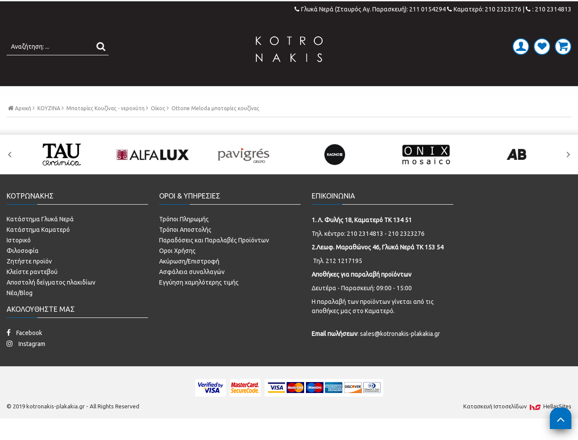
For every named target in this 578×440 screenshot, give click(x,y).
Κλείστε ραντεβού (32, 290)
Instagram (26, 362)
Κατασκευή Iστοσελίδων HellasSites (517, 425)
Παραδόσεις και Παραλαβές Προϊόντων (214, 258)
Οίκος (158, 127)
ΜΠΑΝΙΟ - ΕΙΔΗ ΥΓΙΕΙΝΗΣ (224, 95)
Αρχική (21, 126)
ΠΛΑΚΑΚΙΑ (136, 95)
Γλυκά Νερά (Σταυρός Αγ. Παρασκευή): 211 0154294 (370, 9)
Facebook (24, 351)
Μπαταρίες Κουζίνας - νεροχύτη (105, 127)
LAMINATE (312, 95)
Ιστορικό (19, 258)
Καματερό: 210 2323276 (484, 9)
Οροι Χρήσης (177, 269)
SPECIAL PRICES (431, 95)
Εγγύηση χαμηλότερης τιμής (199, 300)
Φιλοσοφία (23, 269)
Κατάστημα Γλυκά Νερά (40, 237)
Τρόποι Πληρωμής (184, 237)
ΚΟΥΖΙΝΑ (366, 95)
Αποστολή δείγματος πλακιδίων (51, 300)
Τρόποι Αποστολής (185, 248)
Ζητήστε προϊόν (29, 279)
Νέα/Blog (20, 311)
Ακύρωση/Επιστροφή (189, 279)
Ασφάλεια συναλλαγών (192, 290)
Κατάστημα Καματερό (38, 248)
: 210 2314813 (548, 9)
